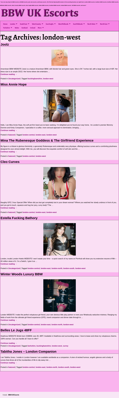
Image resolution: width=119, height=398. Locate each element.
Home (5, 24)
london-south (68, 268)
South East (23, 24)
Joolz (5, 44)
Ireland (32, 28)
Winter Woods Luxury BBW (22, 274)
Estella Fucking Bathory (19, 218)
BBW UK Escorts (13, 395)
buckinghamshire (35, 79)
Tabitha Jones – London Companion (28, 351)
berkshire (32, 346)
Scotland (25, 28)
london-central (29, 135)
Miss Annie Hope (14, 84)
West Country (36, 24)
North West (91, 24)
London (12, 24)
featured (11, 135)
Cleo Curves (10, 162)
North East (103, 24)
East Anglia (49, 24)
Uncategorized (14, 79)
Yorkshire (6, 28)
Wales (17, 28)
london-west (48, 79)
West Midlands (63, 24)
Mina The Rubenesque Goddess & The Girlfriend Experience (47, 140)
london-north (57, 268)
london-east (40, 135)
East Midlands (78, 24)
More (40, 28)
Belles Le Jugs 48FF (16, 330)
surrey (65, 346)
